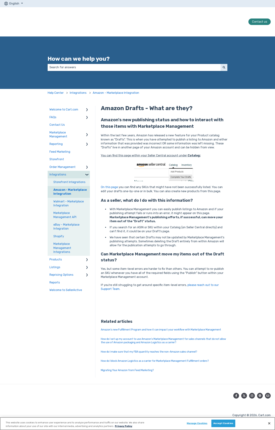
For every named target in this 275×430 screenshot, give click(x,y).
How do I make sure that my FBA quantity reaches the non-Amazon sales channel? (149, 351)
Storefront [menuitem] (56, 159)
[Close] (269, 423)
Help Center (56, 92)
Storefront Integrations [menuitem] (69, 182)
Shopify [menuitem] (58, 236)
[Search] (224, 67)
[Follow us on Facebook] (236, 396)
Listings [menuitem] (54, 267)
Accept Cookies (223, 423)
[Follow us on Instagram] (252, 396)
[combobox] (134, 67)
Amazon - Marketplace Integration (116, 92)
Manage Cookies (197, 423)
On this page (109, 187)
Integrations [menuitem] (57, 174)
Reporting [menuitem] (56, 144)
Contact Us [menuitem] (57, 124)
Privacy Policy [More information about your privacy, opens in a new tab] (123, 426)
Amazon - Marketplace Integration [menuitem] (70, 191)
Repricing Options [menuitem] (61, 274)
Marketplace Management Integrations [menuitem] (62, 248)
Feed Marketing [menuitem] (59, 151)
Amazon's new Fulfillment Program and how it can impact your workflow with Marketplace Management (161, 329)
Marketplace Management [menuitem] (58, 134)
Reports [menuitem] (54, 282)
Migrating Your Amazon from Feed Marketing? (127, 370)
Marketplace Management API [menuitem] (64, 215)
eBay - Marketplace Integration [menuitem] (66, 226)
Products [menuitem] (55, 259)
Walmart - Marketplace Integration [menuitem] (68, 203)
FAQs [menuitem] (52, 117)
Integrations (78, 92)
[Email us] (268, 396)
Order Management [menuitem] (62, 167)
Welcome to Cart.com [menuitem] (63, 109)
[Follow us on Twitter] (244, 396)
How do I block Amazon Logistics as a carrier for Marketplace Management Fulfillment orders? (155, 360)
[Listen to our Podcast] (260, 396)
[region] (137, 423)
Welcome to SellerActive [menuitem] (65, 290)
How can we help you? (79, 58)
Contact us (259, 21)
